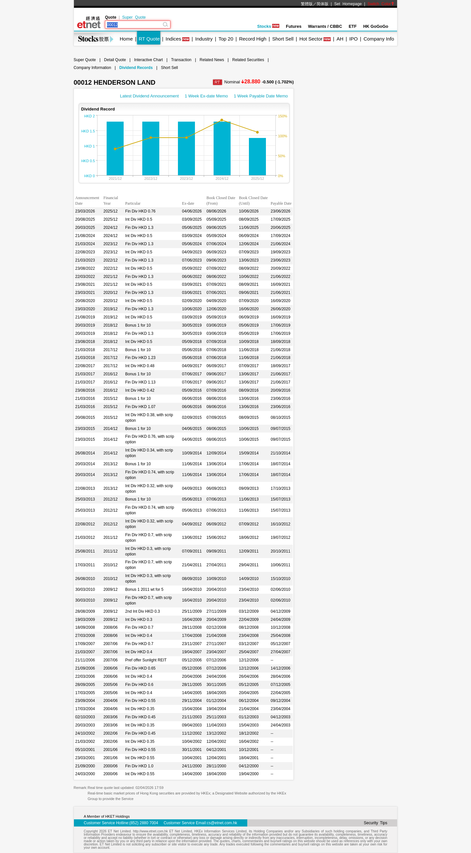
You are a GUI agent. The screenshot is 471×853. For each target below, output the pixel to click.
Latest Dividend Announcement (149, 96)
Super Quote (134, 17)
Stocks (268, 26)
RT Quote (149, 39)
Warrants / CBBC (325, 26)
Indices (173, 39)
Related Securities (248, 60)
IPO (353, 39)
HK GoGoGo (375, 26)
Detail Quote (115, 60)
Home (126, 39)
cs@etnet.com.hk (222, 823)
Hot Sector (311, 39)
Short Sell (282, 39)
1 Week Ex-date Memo (206, 96)
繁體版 (307, 4)
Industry (204, 39)
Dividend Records (136, 67)
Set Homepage (348, 4)
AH (340, 39)
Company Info (378, 39)
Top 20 (225, 39)
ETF (353, 26)
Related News (212, 60)
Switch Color (381, 4)
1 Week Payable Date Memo (261, 96)
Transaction (181, 60)
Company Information (92, 67)
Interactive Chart (148, 60)
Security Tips (375, 823)
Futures (294, 26)
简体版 (322, 4)
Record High (252, 39)
